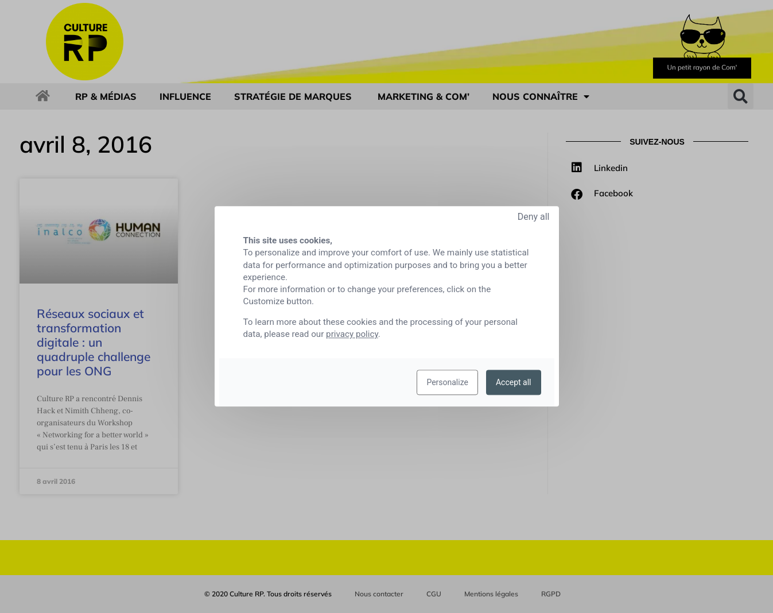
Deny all (534, 216)
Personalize (447, 382)
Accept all (513, 382)
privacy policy (352, 334)
